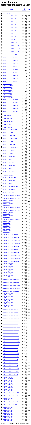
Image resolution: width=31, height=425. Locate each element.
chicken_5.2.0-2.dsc (7, 168)
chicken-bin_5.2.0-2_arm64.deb (10, 69)
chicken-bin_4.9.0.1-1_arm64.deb (11, 27)
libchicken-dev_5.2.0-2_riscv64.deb (11, 258)
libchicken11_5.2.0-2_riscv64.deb (11, 372)
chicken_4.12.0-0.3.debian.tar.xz (10, 147)
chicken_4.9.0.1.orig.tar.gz (9, 144)
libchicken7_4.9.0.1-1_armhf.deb (10, 324)
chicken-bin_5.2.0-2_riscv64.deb (10, 78)
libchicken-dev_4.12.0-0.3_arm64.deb (8, 222)
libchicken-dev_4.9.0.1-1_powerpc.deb (8, 213)
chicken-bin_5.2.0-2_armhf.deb (10, 72)
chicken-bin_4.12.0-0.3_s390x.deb (11, 51)
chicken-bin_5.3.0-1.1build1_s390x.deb (7, 96)
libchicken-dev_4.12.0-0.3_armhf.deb (8, 225)
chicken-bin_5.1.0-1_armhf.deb (10, 57)
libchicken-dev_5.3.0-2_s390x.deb (11, 291)
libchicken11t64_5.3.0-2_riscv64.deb (11, 401)
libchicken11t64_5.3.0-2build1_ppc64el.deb (8, 414)
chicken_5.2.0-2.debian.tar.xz (10, 165)
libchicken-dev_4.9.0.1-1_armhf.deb (11, 210)
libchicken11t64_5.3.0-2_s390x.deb (11, 404)
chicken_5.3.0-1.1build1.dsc (9, 177)
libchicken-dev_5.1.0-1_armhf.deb (11, 237)
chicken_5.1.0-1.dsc (7, 159)
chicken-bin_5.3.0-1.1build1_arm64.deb (8, 84)
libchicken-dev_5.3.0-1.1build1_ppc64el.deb (8, 270)
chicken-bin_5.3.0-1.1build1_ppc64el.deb (8, 90)
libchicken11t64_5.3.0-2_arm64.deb (11, 393)
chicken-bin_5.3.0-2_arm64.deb (10, 99)
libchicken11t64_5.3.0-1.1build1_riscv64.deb (8, 387)
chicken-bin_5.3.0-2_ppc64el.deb (10, 105)
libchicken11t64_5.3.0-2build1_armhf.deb (8, 411)
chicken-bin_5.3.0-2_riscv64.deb (10, 108)
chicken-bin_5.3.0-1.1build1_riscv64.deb (8, 93)
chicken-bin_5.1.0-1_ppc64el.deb (10, 60)
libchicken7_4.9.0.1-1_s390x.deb (10, 333)
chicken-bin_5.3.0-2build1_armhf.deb (7, 117)
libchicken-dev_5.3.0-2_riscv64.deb (11, 288)
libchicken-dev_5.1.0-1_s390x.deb (11, 246)
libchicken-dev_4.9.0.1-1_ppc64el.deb (8, 216)
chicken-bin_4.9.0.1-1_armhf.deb (10, 30)
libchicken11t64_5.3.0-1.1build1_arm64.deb (8, 378)
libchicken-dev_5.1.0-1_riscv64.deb (11, 243)
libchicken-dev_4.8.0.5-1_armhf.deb (11, 198)
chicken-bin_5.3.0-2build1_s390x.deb (7, 126)
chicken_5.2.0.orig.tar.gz (8, 171)
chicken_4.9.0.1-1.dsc (8, 141)
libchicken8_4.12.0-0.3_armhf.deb (11, 339)
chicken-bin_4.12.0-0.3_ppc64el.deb (11, 48)
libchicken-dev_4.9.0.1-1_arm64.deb (11, 207)
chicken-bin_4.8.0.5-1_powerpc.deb (11, 21)
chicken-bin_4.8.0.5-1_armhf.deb (10, 18)
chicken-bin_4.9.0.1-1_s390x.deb (10, 39)
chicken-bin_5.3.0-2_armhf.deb (10, 102)
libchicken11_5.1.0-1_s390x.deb (10, 360)
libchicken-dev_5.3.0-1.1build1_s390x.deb (8, 276)
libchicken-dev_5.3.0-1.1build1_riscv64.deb (8, 273)
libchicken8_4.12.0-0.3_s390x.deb (11, 345)
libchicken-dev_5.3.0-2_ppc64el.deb (11, 285)
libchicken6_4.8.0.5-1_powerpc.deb (11, 315)
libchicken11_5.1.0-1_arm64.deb (10, 348)
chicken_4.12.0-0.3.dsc (8, 150)
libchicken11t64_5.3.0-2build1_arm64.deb (8, 408)
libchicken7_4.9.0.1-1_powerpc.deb (11, 327)
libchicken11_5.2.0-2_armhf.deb (10, 366)
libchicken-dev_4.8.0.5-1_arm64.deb (11, 195)
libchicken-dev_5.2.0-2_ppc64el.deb (11, 255)
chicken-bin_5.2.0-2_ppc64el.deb (10, 75)
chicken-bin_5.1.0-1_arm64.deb (10, 54)
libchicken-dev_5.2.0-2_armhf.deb (11, 252)
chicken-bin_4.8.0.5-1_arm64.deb (11, 15)
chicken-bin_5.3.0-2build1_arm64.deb (7, 114)
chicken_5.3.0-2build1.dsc (9, 189)
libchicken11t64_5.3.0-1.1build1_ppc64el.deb (8, 384)
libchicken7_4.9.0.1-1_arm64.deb (11, 321)
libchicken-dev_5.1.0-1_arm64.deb (11, 234)
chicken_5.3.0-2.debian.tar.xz (10, 180)
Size (29, 9)
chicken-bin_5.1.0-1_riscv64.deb (10, 63)
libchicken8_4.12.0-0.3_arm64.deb (11, 336)
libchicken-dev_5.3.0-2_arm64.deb (11, 279)
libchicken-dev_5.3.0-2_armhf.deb (11, 282)
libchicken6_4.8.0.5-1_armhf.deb (10, 312)
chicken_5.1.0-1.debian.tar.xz (10, 156)
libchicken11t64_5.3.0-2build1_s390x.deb (8, 419)
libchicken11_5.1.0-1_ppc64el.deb (11, 354)
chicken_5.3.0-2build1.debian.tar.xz (11, 186)
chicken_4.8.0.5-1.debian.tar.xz (10, 129)
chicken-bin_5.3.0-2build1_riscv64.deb (7, 123)
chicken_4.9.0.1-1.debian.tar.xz (10, 138)
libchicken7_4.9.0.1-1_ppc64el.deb (11, 330)
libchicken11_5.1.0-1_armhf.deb (10, 351)
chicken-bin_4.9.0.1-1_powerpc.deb (11, 33)
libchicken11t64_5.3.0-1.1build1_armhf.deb (8, 381)
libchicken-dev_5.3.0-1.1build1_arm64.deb (8, 264)
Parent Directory (6, 13)
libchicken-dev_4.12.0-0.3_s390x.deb (8, 231)
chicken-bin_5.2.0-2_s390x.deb (10, 81)
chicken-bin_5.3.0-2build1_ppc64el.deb (8, 120)
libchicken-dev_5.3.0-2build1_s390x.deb (8, 306)
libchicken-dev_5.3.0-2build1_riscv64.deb (8, 303)
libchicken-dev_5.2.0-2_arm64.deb (11, 249)
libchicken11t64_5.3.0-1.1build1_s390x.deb (8, 390)
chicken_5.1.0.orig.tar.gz (8, 162)
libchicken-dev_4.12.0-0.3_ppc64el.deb (8, 228)
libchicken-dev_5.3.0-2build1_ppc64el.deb (8, 300)
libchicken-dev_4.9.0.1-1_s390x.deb (11, 219)
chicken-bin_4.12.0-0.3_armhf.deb (11, 45)
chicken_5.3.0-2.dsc (7, 183)
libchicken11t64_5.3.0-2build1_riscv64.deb (8, 416)
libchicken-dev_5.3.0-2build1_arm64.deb (8, 294)
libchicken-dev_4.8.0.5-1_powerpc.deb (8, 201)
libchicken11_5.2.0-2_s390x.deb (10, 375)
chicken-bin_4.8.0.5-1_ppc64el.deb (11, 24)
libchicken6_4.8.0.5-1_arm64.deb (11, 309)
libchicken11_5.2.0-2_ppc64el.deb (11, 369)
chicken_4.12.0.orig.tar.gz (9, 153)
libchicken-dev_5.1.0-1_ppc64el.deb (11, 240)
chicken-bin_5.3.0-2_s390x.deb (10, 111)
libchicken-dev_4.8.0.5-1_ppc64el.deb (8, 204)
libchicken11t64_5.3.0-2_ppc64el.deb (8, 399)
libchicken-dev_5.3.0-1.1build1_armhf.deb (8, 267)
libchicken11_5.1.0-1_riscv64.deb (11, 357)
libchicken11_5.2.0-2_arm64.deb (10, 363)
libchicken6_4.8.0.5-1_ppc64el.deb (11, 318)
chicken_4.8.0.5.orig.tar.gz (9, 135)
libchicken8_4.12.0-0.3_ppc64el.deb (11, 342)
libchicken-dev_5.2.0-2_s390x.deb (11, 261)
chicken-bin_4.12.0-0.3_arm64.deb (11, 42)
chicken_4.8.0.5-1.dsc (8, 132)
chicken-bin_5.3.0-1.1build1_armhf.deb (7, 87)
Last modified (24, 9)
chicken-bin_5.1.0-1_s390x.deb (10, 66)
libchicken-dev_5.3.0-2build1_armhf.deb (8, 297)
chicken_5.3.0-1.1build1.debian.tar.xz (8, 174)
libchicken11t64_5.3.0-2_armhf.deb (11, 395)
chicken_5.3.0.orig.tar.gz (8, 192)
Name (11, 9)
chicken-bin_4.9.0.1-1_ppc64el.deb (11, 36)
